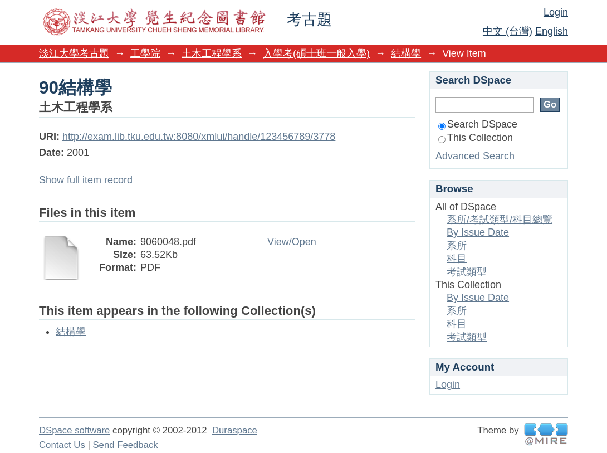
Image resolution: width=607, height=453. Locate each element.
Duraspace (234, 430)
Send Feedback (125, 445)
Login (556, 12)
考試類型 (467, 271)
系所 (457, 245)
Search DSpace (477, 124)
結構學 (406, 53)
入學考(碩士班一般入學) (316, 53)
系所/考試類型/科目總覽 (499, 219)
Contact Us (62, 445)
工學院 (145, 53)
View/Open (291, 241)
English (551, 31)
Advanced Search (475, 156)
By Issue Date (478, 232)
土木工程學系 (212, 53)
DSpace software (74, 430)
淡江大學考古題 (74, 53)
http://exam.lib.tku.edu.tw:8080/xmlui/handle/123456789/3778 (198, 136)
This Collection (475, 137)
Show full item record (86, 180)
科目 (457, 258)
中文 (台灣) (507, 31)
